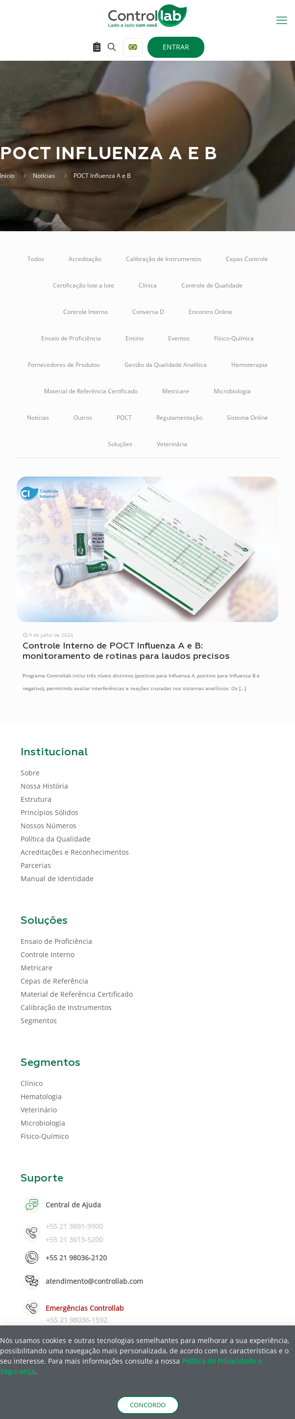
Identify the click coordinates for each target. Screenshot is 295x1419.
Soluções (120, 444)
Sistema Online (247, 417)
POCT (124, 417)
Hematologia (41, 1096)
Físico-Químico (45, 1136)
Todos (35, 259)
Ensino (134, 338)
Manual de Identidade (57, 878)
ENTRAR (176, 46)
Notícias (44, 175)
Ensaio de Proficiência (71, 338)
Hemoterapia (249, 365)
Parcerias (36, 865)
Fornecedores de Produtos (64, 365)
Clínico (32, 1083)
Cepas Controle (247, 259)
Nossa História (44, 786)
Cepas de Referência (54, 981)
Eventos (179, 338)
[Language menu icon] (133, 47)
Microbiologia (232, 391)
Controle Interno (85, 312)
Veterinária (172, 444)
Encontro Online (210, 312)
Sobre (30, 772)
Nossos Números (48, 825)
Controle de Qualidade (212, 285)
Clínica (148, 285)
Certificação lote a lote (83, 285)
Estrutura (36, 799)
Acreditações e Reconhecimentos (75, 852)
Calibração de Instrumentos (163, 259)
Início (7, 175)
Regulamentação (179, 417)
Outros (83, 417)
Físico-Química (234, 338)
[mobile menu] (281, 19)
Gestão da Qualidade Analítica (165, 365)
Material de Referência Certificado (91, 391)
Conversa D (148, 312)
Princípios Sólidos (49, 812)
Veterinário (39, 1109)
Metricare (175, 391)
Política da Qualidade (56, 838)
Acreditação (85, 259)
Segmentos (39, 1020)
